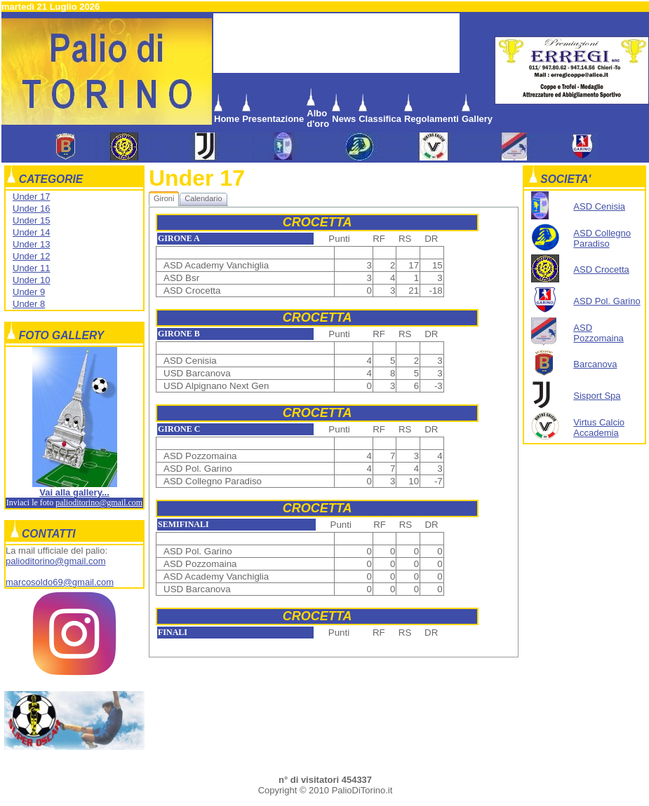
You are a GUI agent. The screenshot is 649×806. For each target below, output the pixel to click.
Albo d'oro (318, 118)
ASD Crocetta (601, 269)
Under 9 (29, 292)
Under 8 (29, 304)
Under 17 (31, 196)
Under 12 (31, 256)
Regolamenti (431, 119)
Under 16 (31, 208)
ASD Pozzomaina (598, 332)
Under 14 (31, 232)
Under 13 (31, 244)
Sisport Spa (596, 395)
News (344, 119)
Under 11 (31, 268)
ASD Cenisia (599, 206)
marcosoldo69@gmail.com (60, 582)
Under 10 (31, 280)
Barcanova (595, 364)
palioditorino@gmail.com (98, 502)
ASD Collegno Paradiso (602, 238)
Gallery (477, 119)
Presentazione (273, 119)
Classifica (380, 119)
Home (226, 119)
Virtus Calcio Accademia (598, 427)
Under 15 (31, 220)
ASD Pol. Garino (606, 301)
